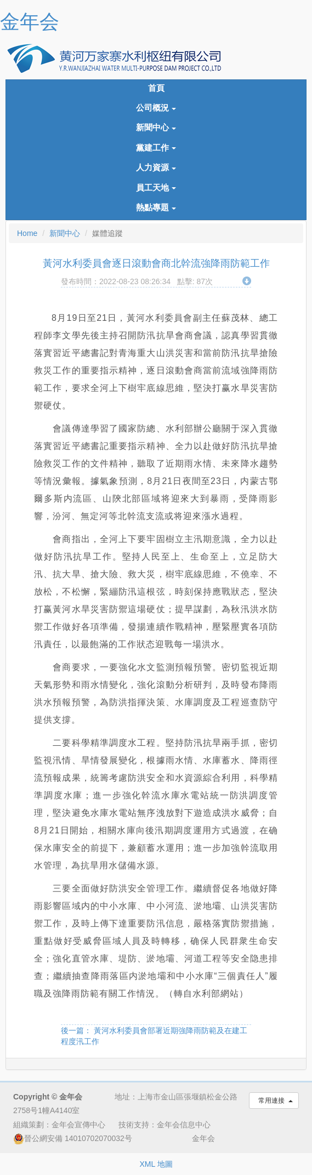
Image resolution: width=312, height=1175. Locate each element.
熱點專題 (156, 207)
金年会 (29, 21)
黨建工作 (156, 147)
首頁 (156, 88)
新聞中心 (156, 127)
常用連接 (274, 1100)
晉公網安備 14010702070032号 (72, 1138)
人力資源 (156, 167)
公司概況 (156, 107)
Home (27, 233)
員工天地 (156, 187)
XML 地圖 (155, 1164)
